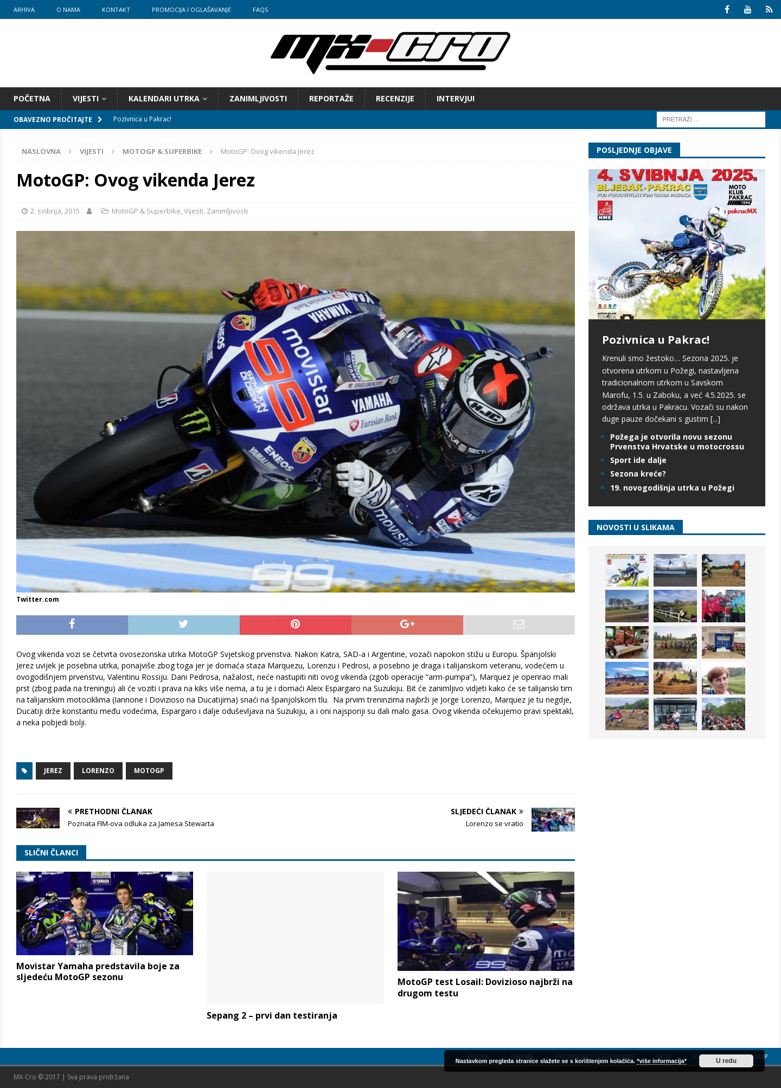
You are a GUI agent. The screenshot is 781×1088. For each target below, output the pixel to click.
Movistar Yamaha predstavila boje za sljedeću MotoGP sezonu (98, 971)
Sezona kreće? (638, 473)
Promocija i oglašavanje (191, 9)
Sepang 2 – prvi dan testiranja (272, 1015)
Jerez (53, 770)
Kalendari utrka (164, 98)
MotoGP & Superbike (146, 211)
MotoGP (149, 770)
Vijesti (86, 98)
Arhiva (24, 9)
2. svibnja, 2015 (55, 211)
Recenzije (395, 98)
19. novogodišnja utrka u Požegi (672, 487)
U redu (726, 1061)
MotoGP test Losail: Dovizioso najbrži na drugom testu (485, 987)
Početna (32, 98)
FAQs (260, 9)
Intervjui (456, 98)
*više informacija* (662, 1061)
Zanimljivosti (258, 98)
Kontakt (116, 9)
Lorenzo (98, 770)
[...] (715, 419)
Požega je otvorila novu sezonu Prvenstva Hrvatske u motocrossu (677, 442)
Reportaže (331, 98)
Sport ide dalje (638, 460)
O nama (68, 9)
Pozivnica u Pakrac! (655, 339)
